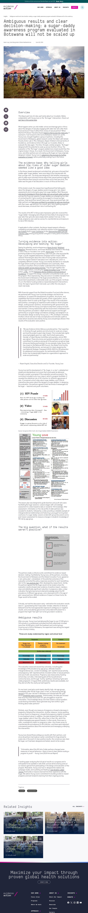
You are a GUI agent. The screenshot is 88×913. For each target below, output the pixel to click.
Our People (53, 909)
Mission (52, 901)
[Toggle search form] (82, 8)
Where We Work (36, 905)
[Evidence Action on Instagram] (74, 903)
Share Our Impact (55, 897)
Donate (71, 897)
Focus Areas (35, 897)
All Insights (78, 807)
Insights (72, 893)
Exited (22, 791)
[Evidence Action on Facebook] (68, 903)
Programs (34, 901)
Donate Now (44, 882)
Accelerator (32, 791)
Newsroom (52, 905)
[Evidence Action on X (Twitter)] (71, 903)
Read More (59, 1)
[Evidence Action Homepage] (14, 7)
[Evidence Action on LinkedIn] (78, 903)
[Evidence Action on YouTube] (81, 903)
